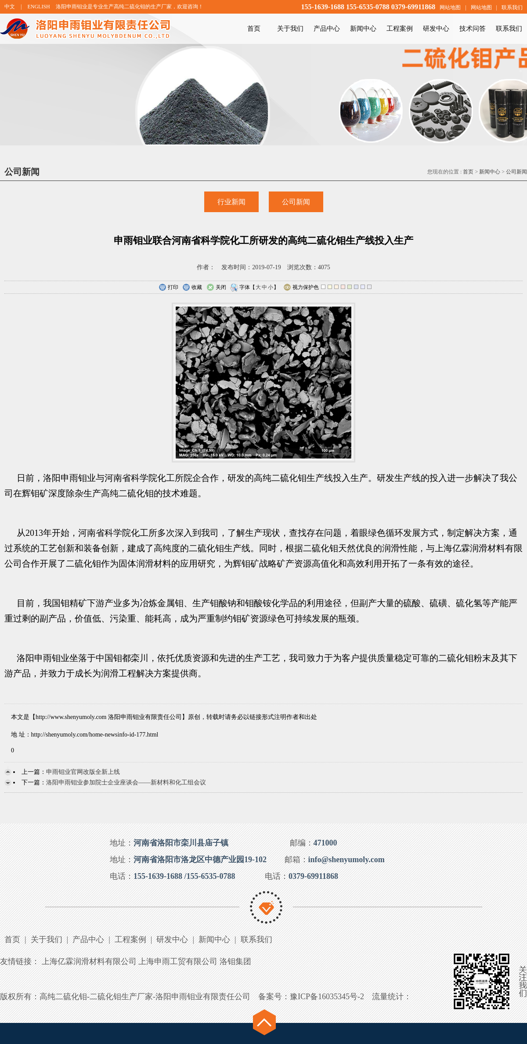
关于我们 (290, 28)
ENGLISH (38, 7)
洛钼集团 (235, 961)
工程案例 (399, 28)
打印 (168, 288)
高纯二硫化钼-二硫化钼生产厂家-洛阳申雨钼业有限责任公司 (145, 996)
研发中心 (436, 28)
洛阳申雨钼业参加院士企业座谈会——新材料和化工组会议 (126, 782)
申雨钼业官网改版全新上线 (83, 772)
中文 (9, 7)
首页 (253, 28)
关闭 (216, 288)
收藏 (192, 288)
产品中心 (327, 28)
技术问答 (472, 28)
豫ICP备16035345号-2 (327, 996)
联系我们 (512, 7)
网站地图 (450, 7)
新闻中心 (363, 28)
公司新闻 (516, 172)
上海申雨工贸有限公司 (177, 961)
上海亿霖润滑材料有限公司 (89, 961)
